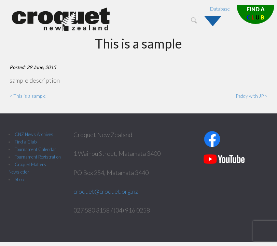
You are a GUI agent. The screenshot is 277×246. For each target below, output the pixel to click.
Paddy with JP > (251, 96)
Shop (19, 179)
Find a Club (26, 142)
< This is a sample (28, 96)
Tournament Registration (38, 157)
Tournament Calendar (35, 149)
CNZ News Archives (34, 134)
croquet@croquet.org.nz (105, 191)
